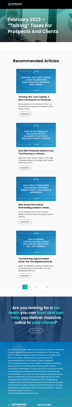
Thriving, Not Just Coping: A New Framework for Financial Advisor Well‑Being (34, 99)
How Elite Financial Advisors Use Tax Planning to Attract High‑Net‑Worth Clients (36, 153)
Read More (25, 114)
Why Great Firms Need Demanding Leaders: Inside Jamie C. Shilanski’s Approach (35, 207)
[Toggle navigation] (61, 4)
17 (47, 287)
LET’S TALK (36, 330)
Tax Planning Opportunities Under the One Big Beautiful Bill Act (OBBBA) (35, 261)
